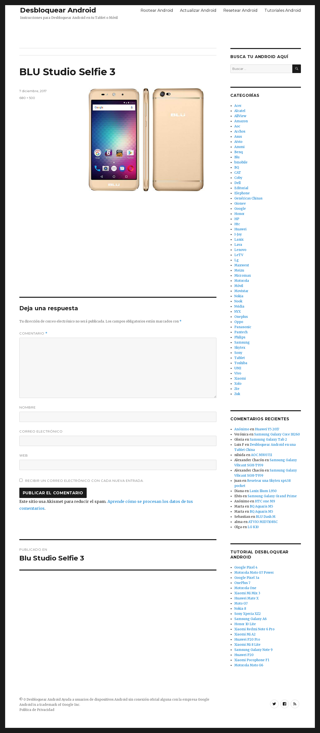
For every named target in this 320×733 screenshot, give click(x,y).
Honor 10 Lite (245, 624)
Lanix (239, 239)
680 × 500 (27, 98)
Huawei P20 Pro (247, 639)
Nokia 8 (240, 609)
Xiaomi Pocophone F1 (251, 660)
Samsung (242, 342)
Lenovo (240, 250)
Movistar (241, 291)
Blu (236, 157)
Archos (239, 131)
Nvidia (239, 306)
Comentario (33, 333)
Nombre (27, 407)
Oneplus (241, 317)
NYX (237, 312)
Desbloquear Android (58, 10)
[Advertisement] (160, 33)
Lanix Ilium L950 (263, 491)
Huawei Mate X (246, 598)
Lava (238, 245)
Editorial (241, 188)
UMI (237, 368)
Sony (238, 353)
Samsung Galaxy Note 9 (253, 650)
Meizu (239, 270)
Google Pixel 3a (246, 578)
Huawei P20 (244, 655)
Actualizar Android (198, 10)
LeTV (238, 255)
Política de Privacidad (36, 710)
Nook (238, 301)
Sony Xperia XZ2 (247, 614)
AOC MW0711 (261, 455)
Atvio (238, 142)
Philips (239, 337)
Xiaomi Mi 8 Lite (247, 645)
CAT (237, 173)
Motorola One (245, 588)
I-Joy (238, 234)
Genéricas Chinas (248, 198)
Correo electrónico (41, 431)
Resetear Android (240, 10)
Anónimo (241, 429)
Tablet (239, 358)
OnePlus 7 (242, 583)
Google (240, 209)
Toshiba (240, 363)
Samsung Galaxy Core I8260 (277, 434)
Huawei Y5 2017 (267, 429)
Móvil (238, 286)
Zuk (237, 394)
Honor (239, 214)
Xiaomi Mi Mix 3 (247, 593)
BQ (236, 167)
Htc (237, 224)
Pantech (241, 332)
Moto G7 (241, 603)
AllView (240, 116)
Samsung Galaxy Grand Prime (272, 496)
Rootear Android (157, 10)
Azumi (239, 147)
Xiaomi (240, 378)
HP (236, 219)
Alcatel (239, 111)
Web (23, 455)
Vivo (237, 373)
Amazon (241, 121)
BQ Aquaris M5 (261, 506)
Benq (238, 152)
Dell (237, 183)
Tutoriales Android (282, 10)
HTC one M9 (265, 501)
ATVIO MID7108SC (263, 522)
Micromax (242, 275)
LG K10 (253, 527)
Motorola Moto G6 (248, 665)
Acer (238, 106)
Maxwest (241, 265)
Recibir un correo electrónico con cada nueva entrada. (84, 481)
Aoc (237, 126)
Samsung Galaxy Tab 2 (268, 439)
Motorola (241, 281)
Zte (236, 389)
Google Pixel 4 (246, 567)
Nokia (238, 296)
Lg (236, 260)
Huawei (240, 229)
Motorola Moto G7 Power (254, 573)
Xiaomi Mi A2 (245, 634)
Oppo (238, 322)
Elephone (242, 193)
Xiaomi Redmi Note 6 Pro (254, 629)
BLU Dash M (265, 517)
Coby (238, 178)
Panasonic (242, 327)
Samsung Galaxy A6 (250, 619)
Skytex (239, 348)
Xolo (237, 384)
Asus (238, 137)
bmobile (241, 162)
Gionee (240, 203)
